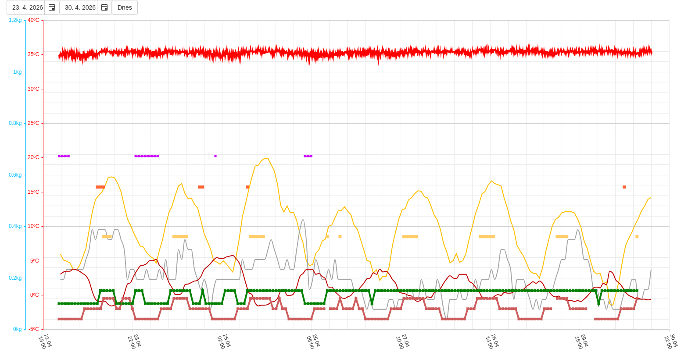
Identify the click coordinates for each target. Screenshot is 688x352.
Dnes (125, 7)
